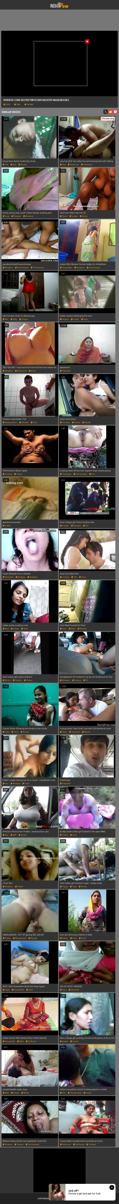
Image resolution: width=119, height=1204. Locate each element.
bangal (32, 938)
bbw (6, 1093)
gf (85, 680)
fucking (65, 422)
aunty (83, 216)
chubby (7, 474)
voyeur (23, 319)
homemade (22, 268)
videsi (18, 474)
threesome (37, 268)
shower (24, 422)
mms (24, 629)
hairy (6, 990)
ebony (7, 680)
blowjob (16, 216)
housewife (66, 268)
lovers (74, 1041)
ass (13, 165)
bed (6, 629)
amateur (28, 216)
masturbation (10, 422)
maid (72, 629)
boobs (22, 165)
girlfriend (78, 1144)
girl (17, 104)
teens (28, 680)
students (74, 990)
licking (64, 577)
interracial (21, 371)
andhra (82, 629)
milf (13, 835)
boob (32, 371)
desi (84, 319)
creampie (86, 165)
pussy (64, 886)
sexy (6, 104)
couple (64, 526)
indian (28, 104)
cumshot (8, 577)
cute (6, 732)
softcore (31, 1041)
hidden (17, 680)
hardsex (76, 526)
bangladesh (19, 938)
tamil (63, 216)
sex (63, 165)
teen (82, 577)
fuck (25, 783)
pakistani (65, 371)
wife (13, 319)
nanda (86, 422)
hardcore (73, 165)
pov (92, 474)
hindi (82, 938)
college (91, 1144)
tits (5, 165)
